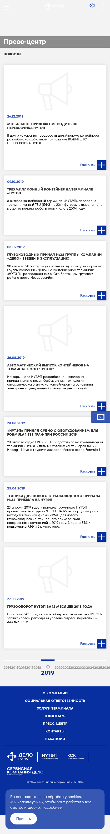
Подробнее (52, 807)
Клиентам (55, 716)
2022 (74, 667)
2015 (15, 667)
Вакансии (55, 738)
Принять (23, 818)
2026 (106, 667)
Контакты (55, 731)
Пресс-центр (55, 723)
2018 (37, 667)
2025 (98, 667)
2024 (90, 667)
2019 (48, 672)
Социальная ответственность (55, 700)
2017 (30, 667)
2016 (22, 667)
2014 (7, 667)
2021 (66, 667)
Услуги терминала (55, 708)
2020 (59, 667)
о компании (55, 693)
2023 (82, 667)
